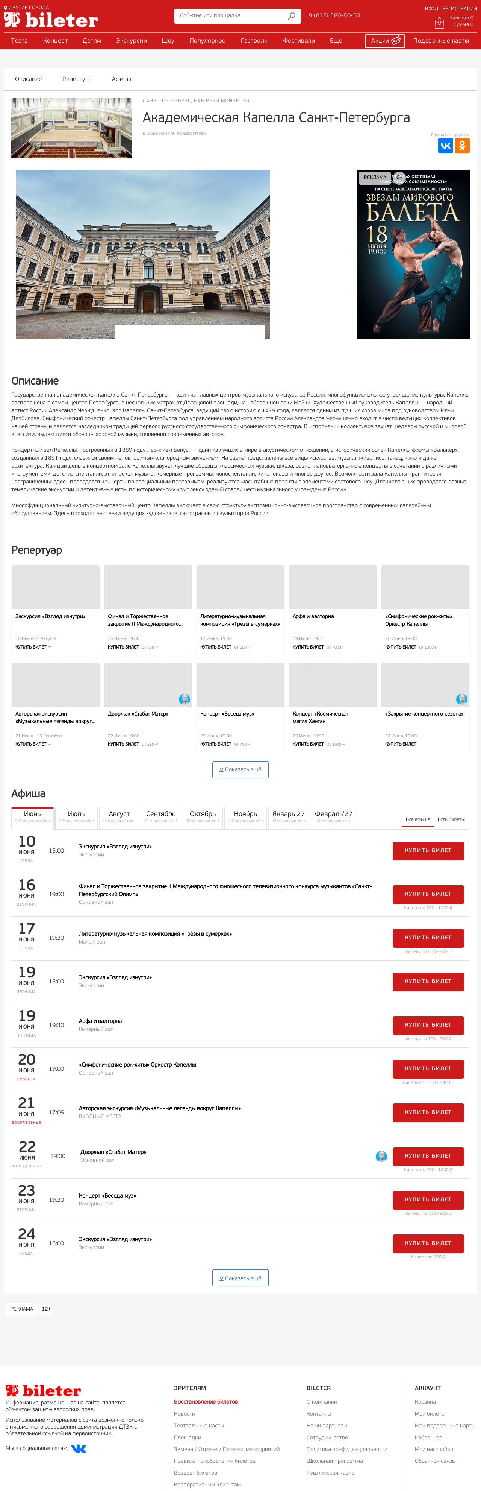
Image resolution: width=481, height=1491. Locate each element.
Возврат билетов (195, 1473)
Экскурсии (131, 41)
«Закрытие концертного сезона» (424, 714)
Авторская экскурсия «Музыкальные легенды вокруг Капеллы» (53, 718)
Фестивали (299, 41)
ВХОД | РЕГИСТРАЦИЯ (451, 8)
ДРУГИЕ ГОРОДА (26, 7)
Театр (19, 41)
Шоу (168, 41)
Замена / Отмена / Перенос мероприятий (227, 1450)
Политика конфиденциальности (347, 1450)
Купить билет (33, 647)
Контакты (319, 1414)
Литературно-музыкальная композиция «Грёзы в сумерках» (240, 620)
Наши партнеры (327, 1426)
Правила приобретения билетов (215, 1461)
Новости (184, 1414)
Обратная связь (435, 1461)
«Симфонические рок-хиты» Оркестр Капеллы (418, 620)
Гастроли (254, 41)
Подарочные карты (441, 41)
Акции (386, 40)
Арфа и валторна (313, 617)
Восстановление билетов (206, 1402)
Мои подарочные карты (445, 1426)
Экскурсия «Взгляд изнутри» (50, 617)
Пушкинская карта (330, 1473)
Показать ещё (240, 769)
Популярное (208, 41)
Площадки (187, 1438)
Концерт (55, 41)
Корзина (425, 1402)
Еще (336, 41)
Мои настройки (434, 1450)
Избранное (428, 1438)
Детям (92, 41)
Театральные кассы (199, 1426)
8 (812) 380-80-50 (334, 16)
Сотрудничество (327, 1438)
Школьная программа (335, 1461)
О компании (322, 1402)
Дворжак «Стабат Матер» (138, 714)
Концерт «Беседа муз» (227, 714)
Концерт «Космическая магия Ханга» (320, 718)
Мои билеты (430, 1414)
